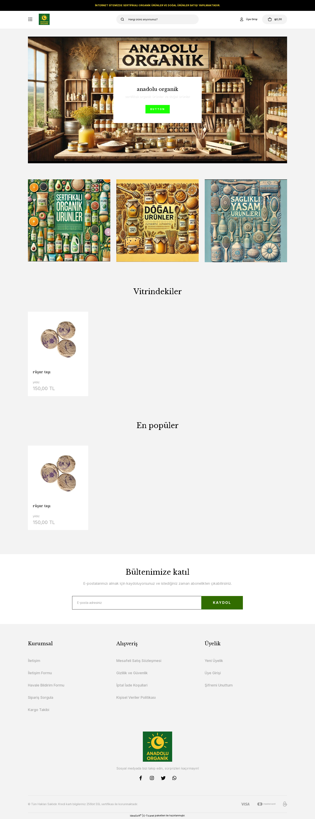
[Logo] (44, 19)
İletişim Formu (40, 673)
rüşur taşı (41, 372)
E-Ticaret (148, 816)
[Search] (157, 19)
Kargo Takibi (38, 710)
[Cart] (274, 19)
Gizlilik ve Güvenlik (132, 673)
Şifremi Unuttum (219, 686)
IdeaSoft (135, 816)
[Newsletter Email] (157, 603)
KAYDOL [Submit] (221, 603)
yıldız (36, 382)
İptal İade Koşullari (131, 686)
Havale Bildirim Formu (46, 686)
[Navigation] (30, 19)
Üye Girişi (213, 673)
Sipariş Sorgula (40, 698)
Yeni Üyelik (214, 661)
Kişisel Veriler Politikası (136, 698)
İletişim (34, 661)
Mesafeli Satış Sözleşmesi (138, 661)
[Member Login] (247, 19)
